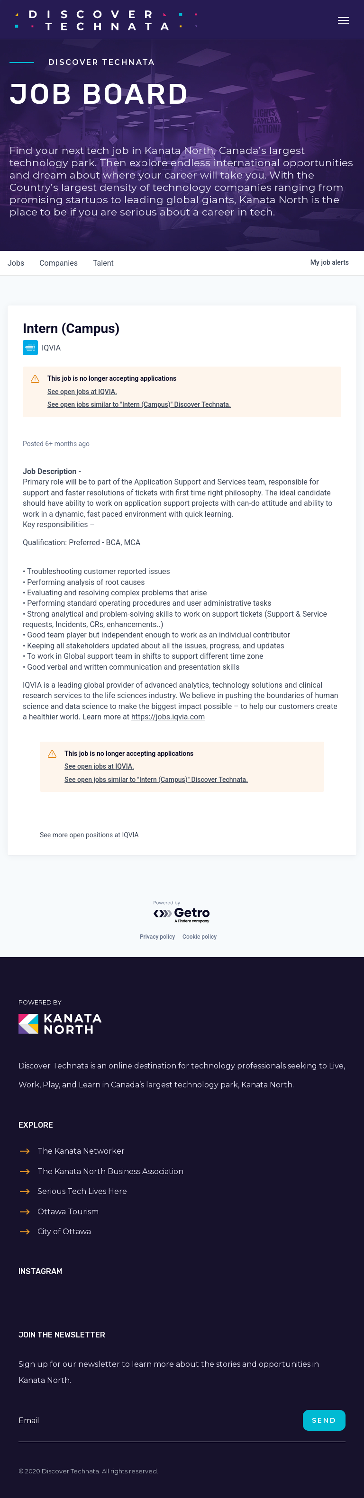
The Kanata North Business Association (110, 1171)
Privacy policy (157, 936)
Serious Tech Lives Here (82, 1191)
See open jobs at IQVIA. (82, 391)
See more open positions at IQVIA (89, 835)
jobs (16, 263)
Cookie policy (199, 936)
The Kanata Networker (81, 1151)
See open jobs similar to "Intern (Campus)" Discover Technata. (139, 404)
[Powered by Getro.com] (182, 912)
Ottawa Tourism (68, 1211)
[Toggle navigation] (343, 19)
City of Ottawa (64, 1231)
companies (58, 263)
